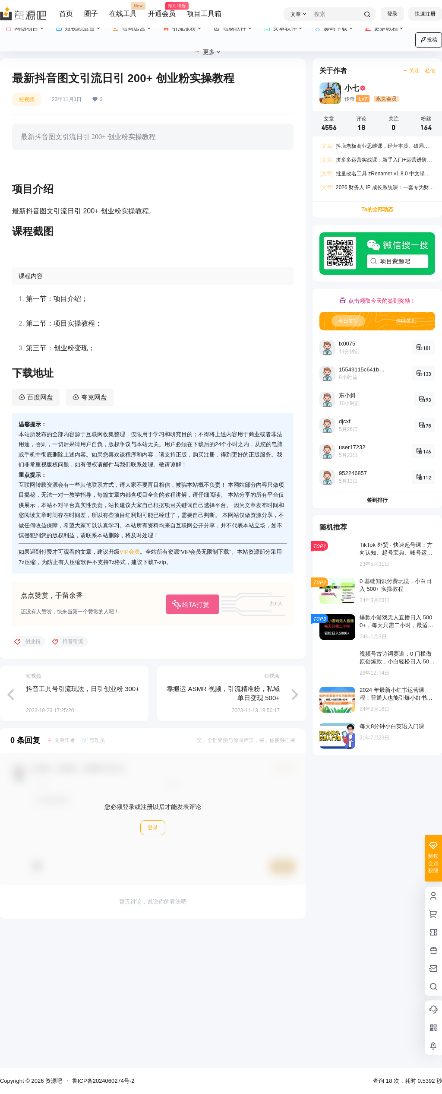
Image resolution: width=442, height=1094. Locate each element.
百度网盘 (40, 533)
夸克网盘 (94, 533)
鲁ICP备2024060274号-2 (103, 1081)
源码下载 (334, 28)
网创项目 (25, 28)
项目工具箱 (204, 13)
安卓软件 (284, 28)
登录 (392, 14)
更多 (208, 52)
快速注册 (425, 14)
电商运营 (132, 28)
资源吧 (53, 1081)
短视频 (27, 99)
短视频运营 (79, 28)
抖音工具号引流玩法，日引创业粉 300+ (82, 824)
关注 (411, 71)
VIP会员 (130, 688)
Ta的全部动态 (377, 209)
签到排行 (377, 500)
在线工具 (123, 10)
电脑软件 (233, 28)
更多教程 (385, 28)
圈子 (91, 13)
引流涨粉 (183, 28)
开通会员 (162, 10)
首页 (66, 13)
